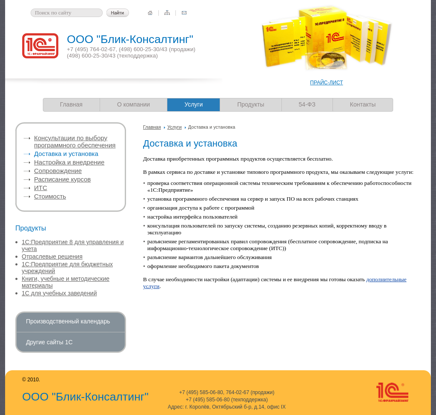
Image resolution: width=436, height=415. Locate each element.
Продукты (250, 104)
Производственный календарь (68, 321)
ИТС (40, 187)
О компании (133, 104)
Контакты (363, 104)
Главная (71, 104)
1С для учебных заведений (59, 293)
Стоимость (50, 196)
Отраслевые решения (52, 256)
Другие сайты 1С (49, 342)
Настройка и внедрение (69, 162)
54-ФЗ (307, 104)
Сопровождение (58, 170)
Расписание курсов (62, 179)
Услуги (174, 127)
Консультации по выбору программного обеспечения (74, 141)
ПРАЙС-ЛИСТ (326, 83)
